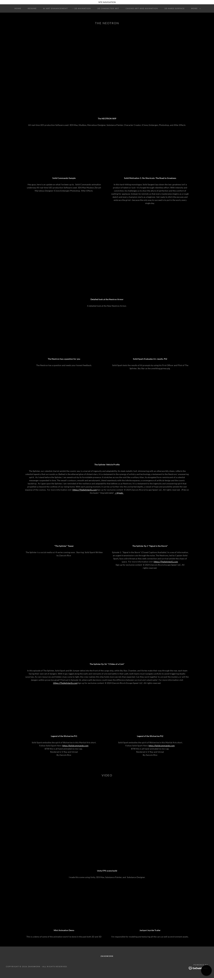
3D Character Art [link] (108, 8)
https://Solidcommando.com (75, 745)
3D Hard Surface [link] (174, 8)
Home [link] (18, 8)
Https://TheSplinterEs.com (84, 489)
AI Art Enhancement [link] (55, 8)
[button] (195, 8)
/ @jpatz (119, 493)
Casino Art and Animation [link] (142, 8)
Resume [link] (32, 8)
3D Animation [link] (82, 8)
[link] (198, 968)
